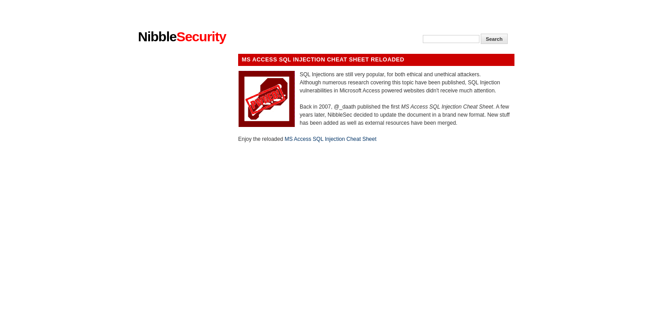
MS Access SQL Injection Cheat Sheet (330, 139)
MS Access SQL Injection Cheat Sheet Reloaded (323, 60)
